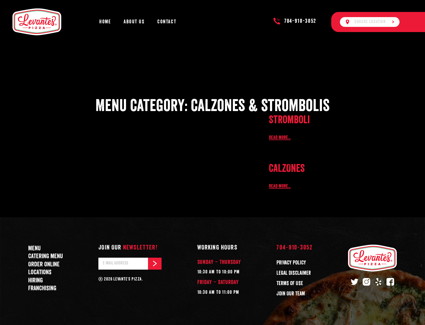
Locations (39, 272)
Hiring (35, 280)
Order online (44, 264)
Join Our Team (290, 293)
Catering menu (45, 256)
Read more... (280, 137)
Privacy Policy (291, 262)
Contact (166, 22)
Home (105, 22)
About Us (134, 22)
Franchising (42, 288)
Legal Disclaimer (293, 273)
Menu (34, 248)
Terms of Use (289, 283)
